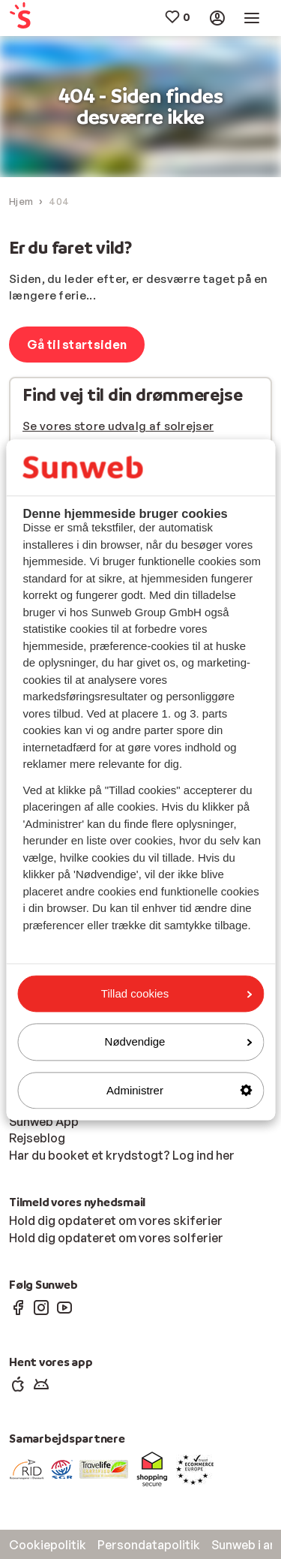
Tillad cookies (176, 993)
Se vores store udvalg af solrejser (118, 426)
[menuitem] (30, 18)
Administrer (179, 1090)
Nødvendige (178, 1042)
